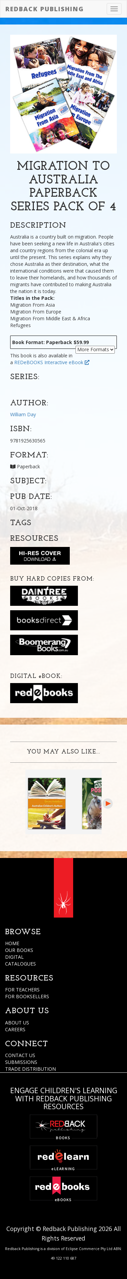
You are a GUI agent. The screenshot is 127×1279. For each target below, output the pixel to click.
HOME (12, 943)
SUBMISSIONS (21, 1062)
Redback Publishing (44, 9)
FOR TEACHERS (22, 989)
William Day (23, 414)
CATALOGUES (20, 963)
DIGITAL (14, 957)
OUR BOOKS (19, 950)
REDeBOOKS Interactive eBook (51, 362)
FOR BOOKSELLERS (27, 996)
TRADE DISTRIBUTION (30, 1069)
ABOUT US (17, 1022)
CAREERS (15, 1029)
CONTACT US (20, 1055)
